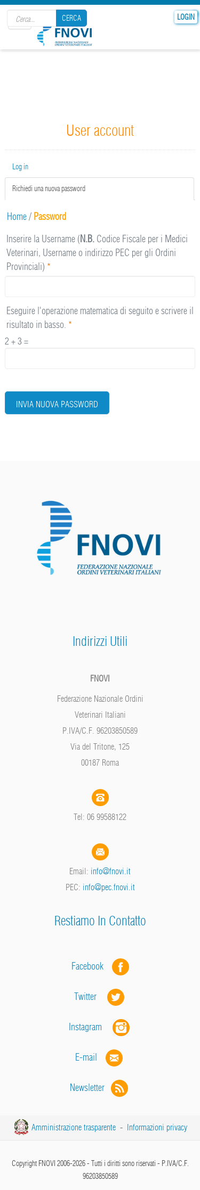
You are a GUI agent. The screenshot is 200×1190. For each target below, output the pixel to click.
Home (17, 216)
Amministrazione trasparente (73, 1127)
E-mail (86, 1057)
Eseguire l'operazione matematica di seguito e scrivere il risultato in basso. (100, 318)
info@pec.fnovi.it (109, 887)
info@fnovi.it (111, 871)
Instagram (100, 1027)
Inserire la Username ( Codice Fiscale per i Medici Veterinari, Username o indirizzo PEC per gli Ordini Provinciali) (97, 252)
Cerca (71, 18)
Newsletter (100, 1087)
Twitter (100, 996)
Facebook (90, 966)
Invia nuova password (57, 404)
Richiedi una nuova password (62, 188)
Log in (20, 166)
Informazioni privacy (157, 1127)
